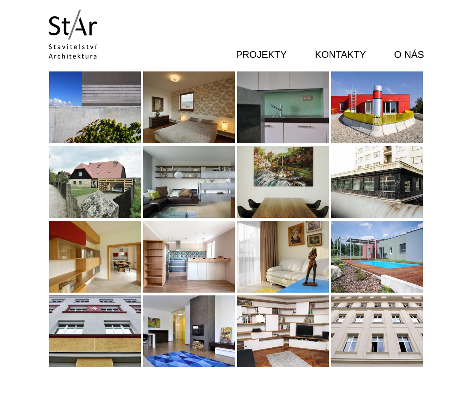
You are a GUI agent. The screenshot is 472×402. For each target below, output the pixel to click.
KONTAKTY (340, 54)
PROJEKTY (261, 54)
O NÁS (409, 54)
